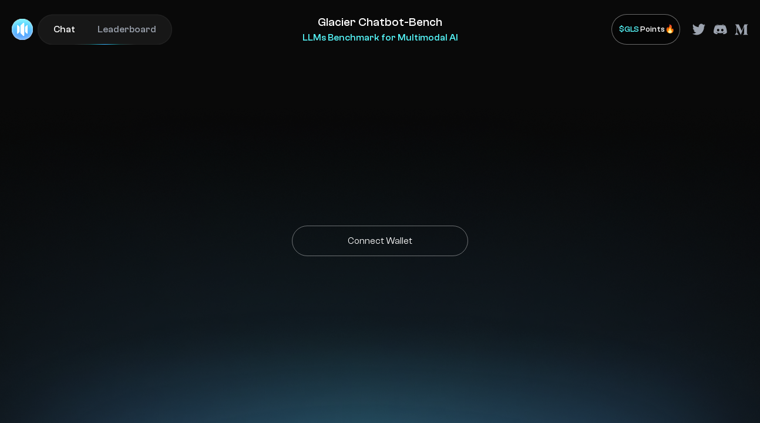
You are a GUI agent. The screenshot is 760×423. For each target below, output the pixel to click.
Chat (64, 29)
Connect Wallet (380, 241)
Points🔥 (647, 30)
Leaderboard (126, 29)
